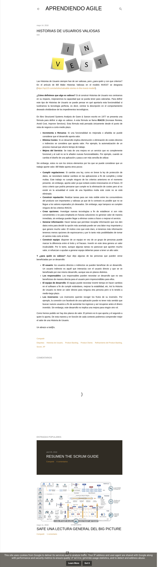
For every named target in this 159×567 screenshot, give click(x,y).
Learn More (73, 564)
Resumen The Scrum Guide (72, 456)
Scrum (39, 347)
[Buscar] (120, 8)
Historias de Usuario (55, 343)
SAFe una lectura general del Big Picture (79, 529)
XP (44, 347)
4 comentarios (62, 462)
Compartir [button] (41, 339)
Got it (87, 564)
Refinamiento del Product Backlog (108, 343)
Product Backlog (71, 343)
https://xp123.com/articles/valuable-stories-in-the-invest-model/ (66, 88)
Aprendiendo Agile (74, 8)
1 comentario (52, 534)
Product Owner (86, 343)
